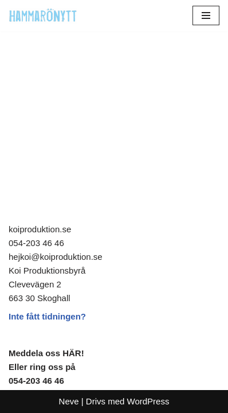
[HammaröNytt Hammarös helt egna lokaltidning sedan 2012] (43, 16)
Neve (69, 401)
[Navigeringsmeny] (205, 15)
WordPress (148, 401)
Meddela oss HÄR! (46, 353)
